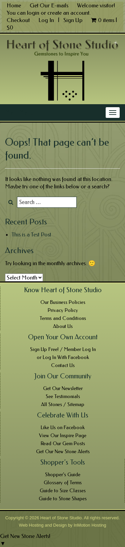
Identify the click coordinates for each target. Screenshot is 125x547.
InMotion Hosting (90, 525)
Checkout (18, 20)
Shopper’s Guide (62, 475)
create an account (68, 12)
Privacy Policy (63, 310)
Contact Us (63, 365)
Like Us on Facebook (63, 427)
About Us (63, 326)
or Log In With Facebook (63, 357)
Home (14, 5)
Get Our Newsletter (63, 388)
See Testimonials (63, 396)
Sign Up (72, 20)
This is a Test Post (31, 234)
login (33, 12)
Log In (46, 20)
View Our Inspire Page (62, 435)
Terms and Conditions (63, 318)
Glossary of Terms (63, 483)
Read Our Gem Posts (63, 443)
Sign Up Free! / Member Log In (63, 349)
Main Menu (19, 112)
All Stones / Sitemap (62, 404)
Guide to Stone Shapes (63, 499)
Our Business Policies (62, 302)
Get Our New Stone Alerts (63, 451)
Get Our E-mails (49, 5)
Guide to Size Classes (63, 491)
